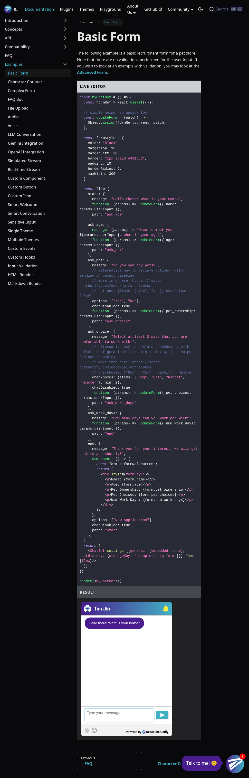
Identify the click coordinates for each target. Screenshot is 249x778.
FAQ (8, 55)
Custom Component (26, 178)
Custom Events (22, 248)
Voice (13, 125)
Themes (86, 9)
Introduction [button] (16, 20)
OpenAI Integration (26, 152)
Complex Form (21, 90)
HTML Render (20, 274)
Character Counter (25, 81)
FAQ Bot (15, 99)
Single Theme (20, 231)
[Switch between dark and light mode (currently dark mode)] (200, 9)
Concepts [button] (13, 29)
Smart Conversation (26, 213)
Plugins (67, 9)
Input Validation (23, 266)
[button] (165, 608)
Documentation (39, 9)
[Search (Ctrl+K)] (226, 9)
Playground (110, 9)
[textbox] (126, 715)
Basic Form (18, 73)
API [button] (8, 38)
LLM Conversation (24, 134)
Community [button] (179, 9)
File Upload (18, 108)
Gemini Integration (25, 143)
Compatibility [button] (17, 46)
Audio (13, 117)
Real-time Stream (24, 169)
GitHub (153, 9)
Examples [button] (14, 64)
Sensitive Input (22, 222)
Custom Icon (19, 195)
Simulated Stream (24, 160)
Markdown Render (25, 283)
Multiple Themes (23, 239)
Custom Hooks (21, 257)
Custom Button (22, 187)
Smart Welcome (22, 204)
